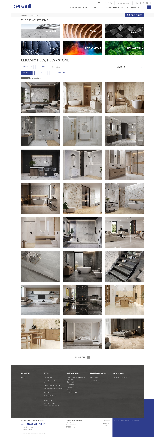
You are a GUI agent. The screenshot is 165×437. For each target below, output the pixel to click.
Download (70, 382)
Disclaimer (107, 420)
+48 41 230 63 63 (33, 423)
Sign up (23, 377)
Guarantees (70, 384)
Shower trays (48, 400)
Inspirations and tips (114, 7)
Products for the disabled (52, 406)
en (99, 3)
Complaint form (72, 392)
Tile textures (94, 380)
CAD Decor (94, 377)
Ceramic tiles (48, 377)
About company (133, 7)
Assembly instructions (120, 377)
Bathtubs (47, 392)
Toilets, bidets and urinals (52, 385)
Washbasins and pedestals (52, 383)
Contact (69, 390)
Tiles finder (134, 15)
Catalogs (70, 387)
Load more (80, 357)
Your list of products (123, 3)
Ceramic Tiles (96, 7)
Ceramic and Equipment (77, 7)
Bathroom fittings (49, 403)
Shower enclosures (50, 395)
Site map (107, 425)
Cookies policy (106, 423)
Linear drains (48, 398)
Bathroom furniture (50, 380)
